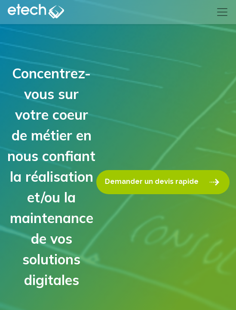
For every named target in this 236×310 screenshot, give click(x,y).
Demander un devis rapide (163, 182)
